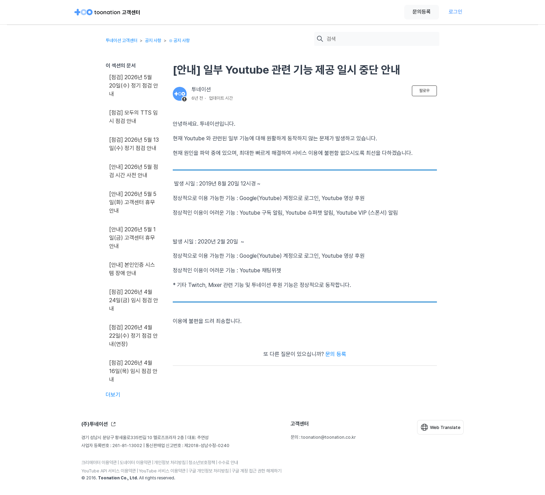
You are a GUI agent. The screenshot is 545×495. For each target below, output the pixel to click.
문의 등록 (335, 354)
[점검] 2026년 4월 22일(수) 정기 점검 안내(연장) (133, 335)
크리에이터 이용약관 (99, 462)
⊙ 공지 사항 (179, 40)
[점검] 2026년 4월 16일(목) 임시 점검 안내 (133, 371)
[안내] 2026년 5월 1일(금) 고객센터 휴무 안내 (132, 237)
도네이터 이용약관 (135, 462)
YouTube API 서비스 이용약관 (108, 470)
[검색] (381, 39)
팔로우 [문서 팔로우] (424, 90)
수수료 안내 (228, 462)
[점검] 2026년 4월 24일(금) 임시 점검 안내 (133, 300)
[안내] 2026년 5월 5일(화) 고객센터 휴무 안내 (132, 202)
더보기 (113, 394)
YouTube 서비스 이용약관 (162, 470)
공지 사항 (153, 40)
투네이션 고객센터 (121, 40)
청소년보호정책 (201, 462)
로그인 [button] (455, 12)
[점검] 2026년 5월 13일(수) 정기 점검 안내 (134, 144)
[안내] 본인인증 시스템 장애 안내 (132, 269)
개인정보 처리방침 (170, 462)
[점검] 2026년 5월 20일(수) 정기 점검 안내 (133, 85)
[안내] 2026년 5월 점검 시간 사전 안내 (133, 171)
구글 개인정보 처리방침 (208, 470)
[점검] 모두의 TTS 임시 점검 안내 (133, 116)
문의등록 (422, 12)
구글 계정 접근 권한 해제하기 (256, 470)
